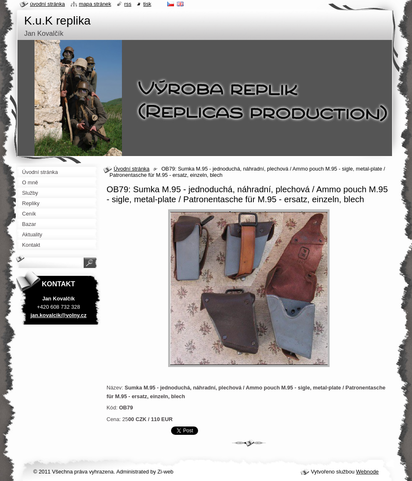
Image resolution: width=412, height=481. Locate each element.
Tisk (147, 4)
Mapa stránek (95, 4)
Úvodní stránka (131, 169)
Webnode (367, 472)
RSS (128, 4)
